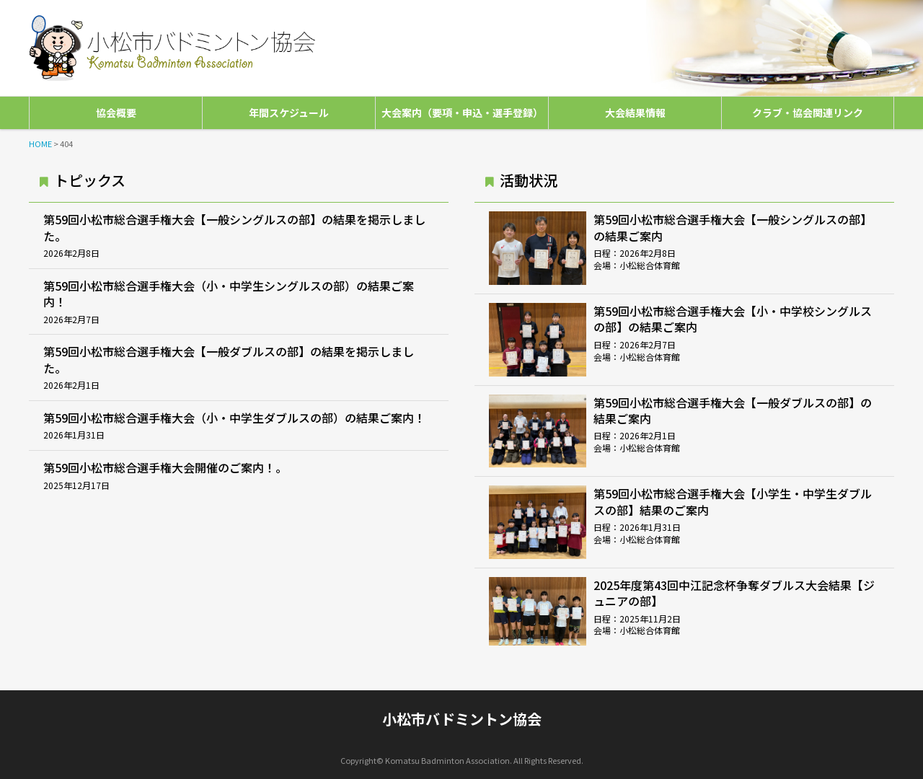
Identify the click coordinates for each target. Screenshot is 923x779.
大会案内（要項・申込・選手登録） (462, 112)
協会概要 (116, 112)
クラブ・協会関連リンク (807, 112)
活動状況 (528, 180)
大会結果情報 (635, 112)
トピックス (89, 180)
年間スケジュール (289, 112)
